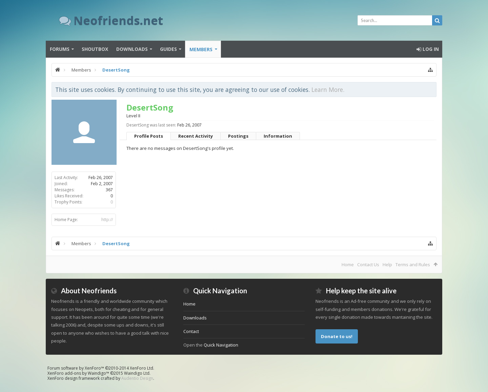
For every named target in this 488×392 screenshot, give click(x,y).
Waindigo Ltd (136, 373)
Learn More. (327, 89)
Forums (59, 49)
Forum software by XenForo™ (100, 368)
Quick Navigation (221, 345)
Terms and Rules (412, 264)
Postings (238, 136)
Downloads (132, 49)
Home (348, 264)
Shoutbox (95, 49)
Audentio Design (137, 378)
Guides (168, 49)
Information (278, 136)
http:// (107, 219)
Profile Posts (148, 136)
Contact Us (368, 264)
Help (387, 264)
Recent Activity (195, 136)
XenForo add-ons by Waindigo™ (78, 373)
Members (200, 49)
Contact (191, 331)
